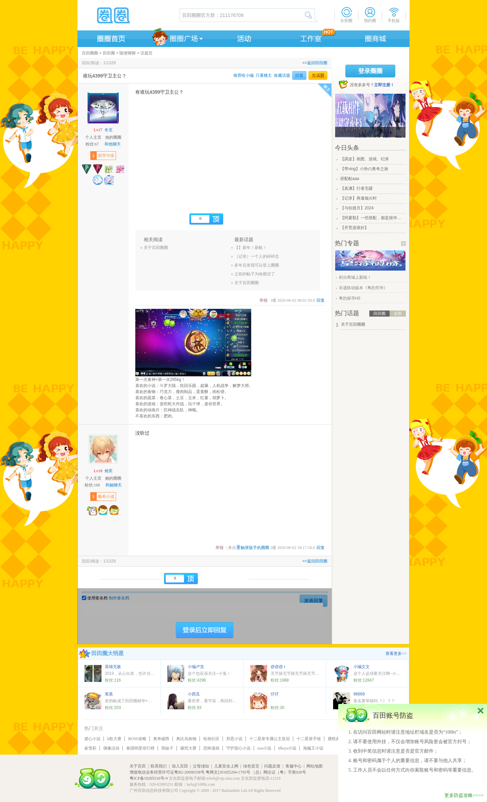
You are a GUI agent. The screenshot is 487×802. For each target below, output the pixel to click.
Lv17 (98, 130)
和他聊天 (113, 144)
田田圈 (109, 53)
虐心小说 (92, 738)
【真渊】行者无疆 (356, 188)
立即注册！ (384, 85)
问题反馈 (272, 766)
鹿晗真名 (336, 738)
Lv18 (98, 470)
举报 (263, 300)
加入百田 (180, 766)
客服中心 (293, 766)
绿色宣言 (251, 766)
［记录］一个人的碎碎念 (256, 256)
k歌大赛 (114, 738)
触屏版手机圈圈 (255, 547)
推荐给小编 (243, 75)
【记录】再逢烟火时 (358, 198)
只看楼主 (264, 75)
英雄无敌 (113, 666)
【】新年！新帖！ (250, 247)
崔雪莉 (90, 748)
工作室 (309, 37)
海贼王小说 (313, 748)
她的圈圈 (113, 478)
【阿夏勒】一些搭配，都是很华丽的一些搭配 (372, 217)
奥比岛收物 (186, 738)
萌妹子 (167, 748)
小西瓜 (194, 694)
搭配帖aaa (349, 178)
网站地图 (314, 766)
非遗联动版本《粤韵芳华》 (363, 287)
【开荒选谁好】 (354, 227)
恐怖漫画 (211, 748)
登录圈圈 (370, 71)
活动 (243, 37)
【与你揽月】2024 (357, 208)
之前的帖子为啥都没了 (254, 274)
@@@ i (278, 666)
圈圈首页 (110, 37)
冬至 (109, 130)
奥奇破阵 (161, 738)
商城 (376, 37)
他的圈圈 (113, 137)
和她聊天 (114, 485)
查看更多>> (396, 653)
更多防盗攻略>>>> (464, 795)
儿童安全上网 (226, 766)
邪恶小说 (234, 738)
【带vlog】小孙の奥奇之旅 (364, 168)
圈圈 (128, 15)
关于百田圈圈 (156, 247)
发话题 (317, 75)
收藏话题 (282, 75)
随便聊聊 (127, 53)
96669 (359, 694)
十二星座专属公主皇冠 (269, 738)
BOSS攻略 (137, 738)
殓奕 (109, 470)
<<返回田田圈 (314, 63)
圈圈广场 (177, 37)
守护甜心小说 (238, 748)
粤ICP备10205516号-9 (149, 778)
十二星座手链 (309, 738)
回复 (299, 75)
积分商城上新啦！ (355, 277)
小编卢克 (196, 666)
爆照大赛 (188, 748)
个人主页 (93, 137)
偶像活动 (111, 748)
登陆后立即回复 (204, 630)
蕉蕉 (109, 694)
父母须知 (201, 766)
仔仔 (275, 694)
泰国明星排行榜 (140, 748)
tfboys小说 (287, 748)
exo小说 (264, 748)
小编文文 (361, 666)
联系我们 (158, 766)
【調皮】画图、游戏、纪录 (364, 159)
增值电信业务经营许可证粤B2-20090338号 (167, 772)
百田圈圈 (90, 53)
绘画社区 (211, 738)
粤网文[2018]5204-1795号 (228, 772)
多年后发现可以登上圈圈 (256, 265)
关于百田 (138, 766)
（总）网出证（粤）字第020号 (278, 772)
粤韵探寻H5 (349, 298)
